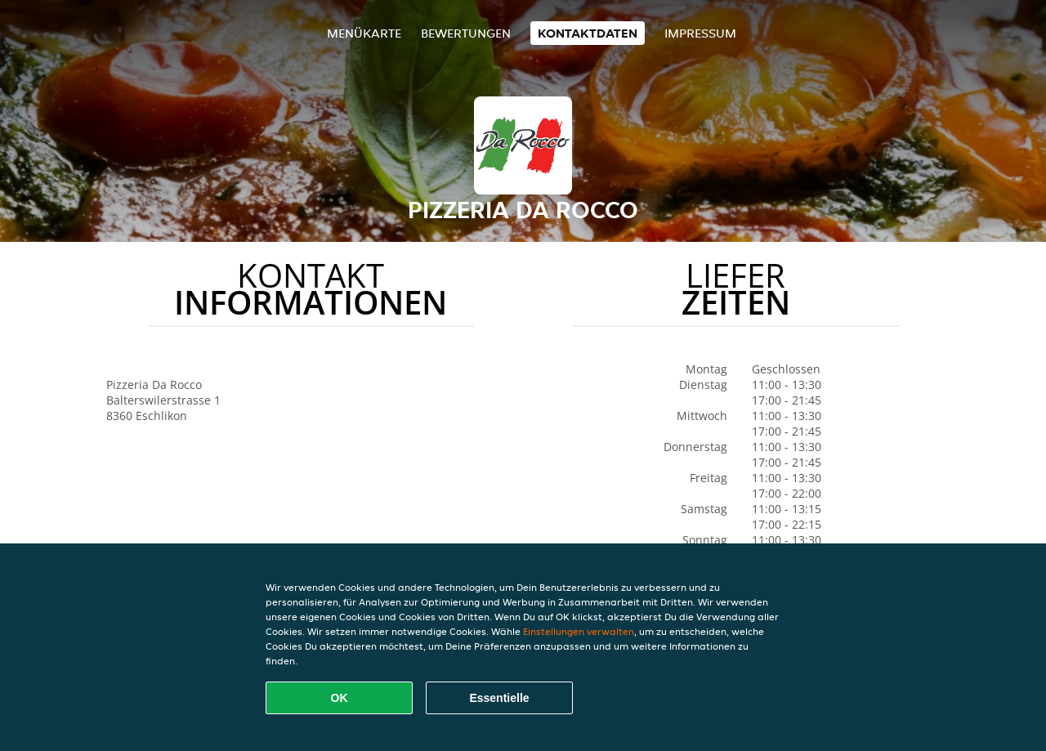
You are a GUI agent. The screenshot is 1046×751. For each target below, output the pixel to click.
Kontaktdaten (587, 33)
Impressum (700, 33)
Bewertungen (466, 33)
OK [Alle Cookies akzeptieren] (339, 697)
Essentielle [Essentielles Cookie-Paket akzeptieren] (499, 697)
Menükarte (364, 33)
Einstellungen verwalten (578, 631)
